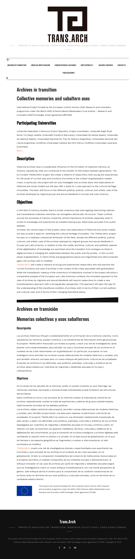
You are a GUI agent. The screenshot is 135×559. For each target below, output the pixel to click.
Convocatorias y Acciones (65, 65)
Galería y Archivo (106, 65)
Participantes (86, 65)
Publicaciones (68, 72)
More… (20, 150)
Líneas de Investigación (40, 65)
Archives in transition (16, 65)
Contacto (121, 65)
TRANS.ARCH (23, 264)
